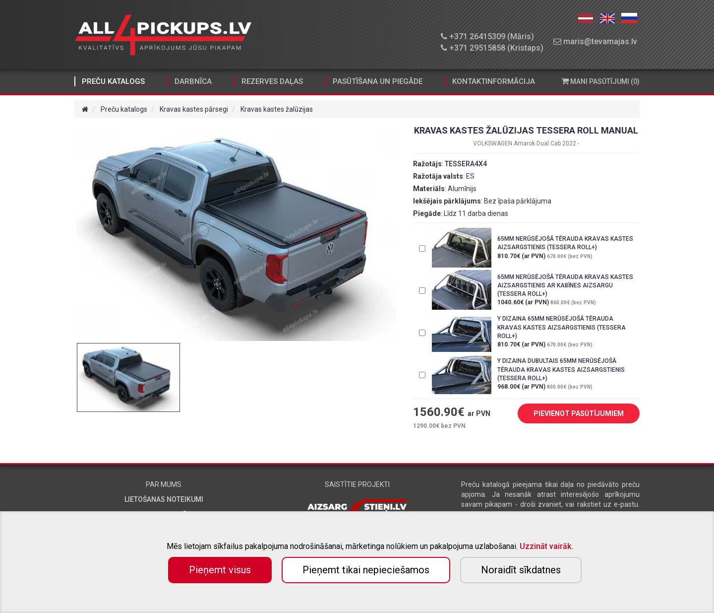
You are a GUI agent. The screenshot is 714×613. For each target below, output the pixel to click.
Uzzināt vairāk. (546, 546)
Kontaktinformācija (493, 81)
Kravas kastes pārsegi (194, 109)
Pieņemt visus (220, 570)
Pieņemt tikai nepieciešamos (365, 570)
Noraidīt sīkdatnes (521, 570)
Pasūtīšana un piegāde (377, 81)
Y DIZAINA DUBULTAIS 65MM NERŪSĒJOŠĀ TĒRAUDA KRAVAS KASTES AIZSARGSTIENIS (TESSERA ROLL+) (561, 369)
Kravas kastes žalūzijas (276, 109)
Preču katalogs (113, 81)
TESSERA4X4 (466, 164)
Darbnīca (193, 81)
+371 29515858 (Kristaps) (492, 48)
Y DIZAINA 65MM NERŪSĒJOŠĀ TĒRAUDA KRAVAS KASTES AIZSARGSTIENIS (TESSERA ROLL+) (561, 327)
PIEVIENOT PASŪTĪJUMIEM (571, 414)
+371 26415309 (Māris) (487, 36)
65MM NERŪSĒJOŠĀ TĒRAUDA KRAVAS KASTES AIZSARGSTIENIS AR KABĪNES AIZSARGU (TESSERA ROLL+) (565, 285)
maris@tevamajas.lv (595, 41)
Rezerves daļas (272, 81)
